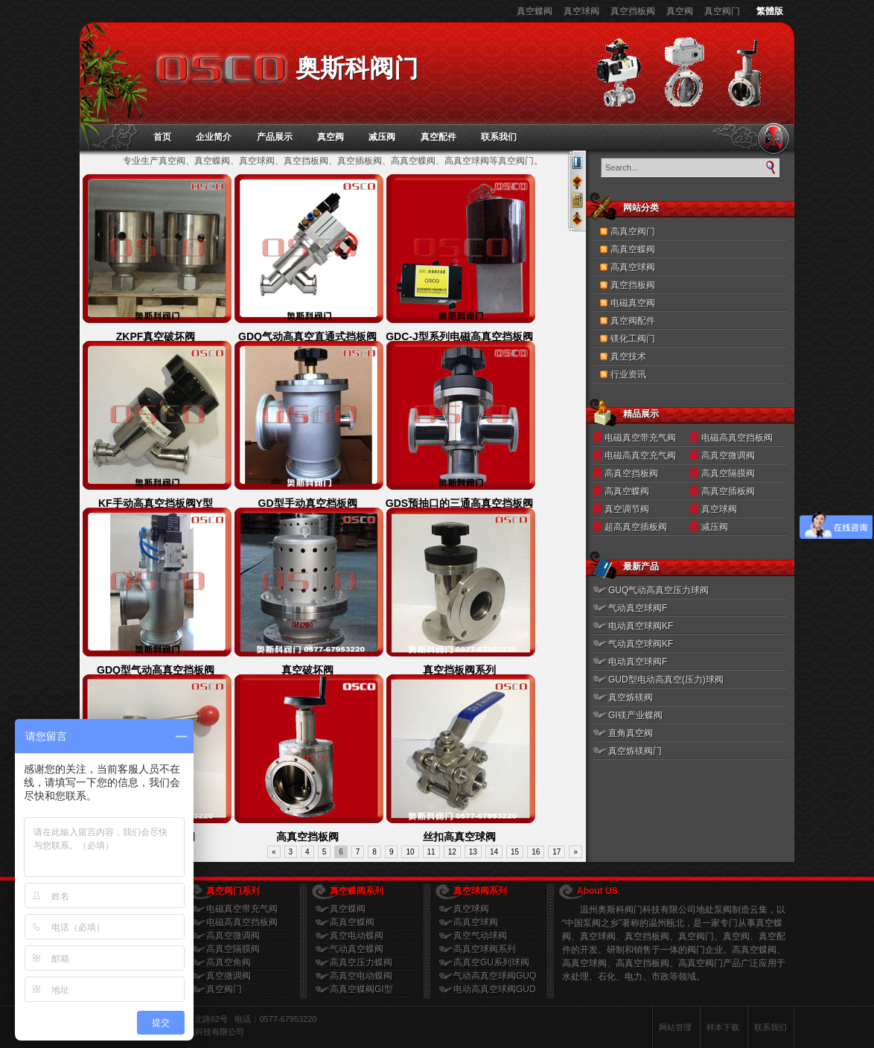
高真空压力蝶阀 (361, 962)
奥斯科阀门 (357, 68)
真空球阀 (581, 11)
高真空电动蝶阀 (361, 976)
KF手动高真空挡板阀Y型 (155, 503)
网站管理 (675, 1027)
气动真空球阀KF (640, 644)
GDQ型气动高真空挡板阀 (155, 670)
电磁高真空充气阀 (640, 455)
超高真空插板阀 (636, 527)
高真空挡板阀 (307, 837)
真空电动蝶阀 (356, 935)
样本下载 (722, 1027)
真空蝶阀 (534, 11)
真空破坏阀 (307, 670)
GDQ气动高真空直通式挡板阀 (307, 336)
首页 (162, 137)
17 (556, 852)
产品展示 (275, 137)
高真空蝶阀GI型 (361, 989)
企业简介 (214, 137)
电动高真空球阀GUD (494, 989)
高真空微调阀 (728, 455)
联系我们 (499, 137)
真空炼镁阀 (630, 697)
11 (431, 852)
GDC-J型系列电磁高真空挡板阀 (459, 336)
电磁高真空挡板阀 (737, 437)
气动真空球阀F (637, 608)
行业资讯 (628, 374)
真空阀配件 (632, 321)
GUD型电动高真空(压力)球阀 (666, 679)
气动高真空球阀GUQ (494, 976)
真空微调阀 (228, 976)
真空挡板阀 (632, 11)
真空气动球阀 (480, 935)
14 (494, 852)
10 (410, 852)
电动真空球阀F (637, 661)
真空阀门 (722, 11)
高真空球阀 (632, 267)
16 (536, 852)
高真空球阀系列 (484, 949)
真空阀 (679, 11)
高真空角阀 (228, 962)
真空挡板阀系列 (459, 670)
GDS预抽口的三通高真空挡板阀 (459, 503)
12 (452, 852)
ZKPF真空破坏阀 (156, 336)
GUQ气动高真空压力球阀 (658, 590)
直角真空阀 (630, 733)
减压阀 (382, 137)
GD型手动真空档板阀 (307, 503)
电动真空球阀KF (640, 626)
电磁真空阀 (632, 303)
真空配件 (438, 137)
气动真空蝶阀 (356, 949)
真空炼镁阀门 (635, 751)
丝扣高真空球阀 (459, 837)
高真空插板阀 (728, 491)
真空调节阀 (627, 509)
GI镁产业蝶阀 (635, 715)
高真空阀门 (632, 231)
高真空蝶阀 (632, 249)
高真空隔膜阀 (728, 473)
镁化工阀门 (632, 338)
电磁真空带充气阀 (640, 437)
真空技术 (628, 356)
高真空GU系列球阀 (491, 962)
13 (473, 852)
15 (515, 852)
